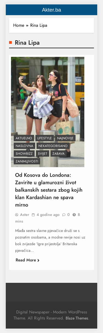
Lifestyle (44, 140)
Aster (24, 216)
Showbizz (24, 155)
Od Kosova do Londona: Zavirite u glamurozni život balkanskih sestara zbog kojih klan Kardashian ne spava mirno (48, 191)
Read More (28, 262)
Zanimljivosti (27, 163)
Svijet (42, 155)
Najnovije (65, 140)
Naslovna (24, 147)
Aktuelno (24, 140)
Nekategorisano (53, 147)
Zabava (58, 155)
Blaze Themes (77, 318)
